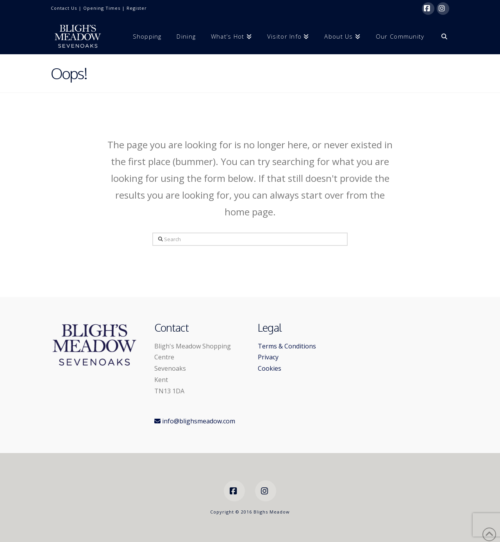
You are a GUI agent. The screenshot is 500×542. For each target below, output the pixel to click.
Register (137, 8)
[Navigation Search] (440, 35)
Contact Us (64, 8)
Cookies (269, 368)
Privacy (268, 357)
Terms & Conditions (287, 346)
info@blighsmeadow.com (194, 421)
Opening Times (101, 8)
